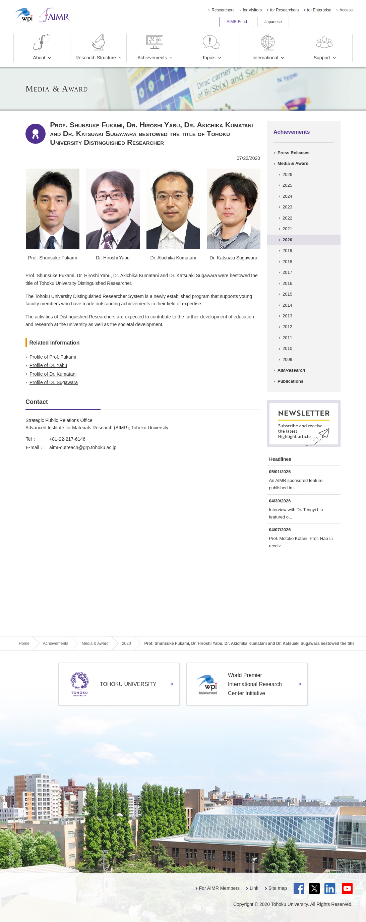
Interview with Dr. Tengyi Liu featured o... (296, 513)
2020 (287, 239)
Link (254, 888)
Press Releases (293, 152)
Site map (277, 888)
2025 (287, 185)
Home (24, 643)
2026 (287, 174)
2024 (287, 196)
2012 (287, 326)
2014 (287, 305)
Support (324, 47)
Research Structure (95, 47)
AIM (291, 370)
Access (346, 10)
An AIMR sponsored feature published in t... (296, 484)
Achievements (152, 47)
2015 (287, 294)
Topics (211, 47)
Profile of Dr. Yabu (48, 365)
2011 (287, 337)
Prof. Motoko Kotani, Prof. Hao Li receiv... (301, 542)
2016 (287, 283)
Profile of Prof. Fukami (52, 357)
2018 (287, 261)
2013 (287, 315)
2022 (287, 218)
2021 (287, 228)
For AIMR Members (219, 888)
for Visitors (252, 10)
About (42, 47)
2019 (287, 250)
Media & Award (293, 163)
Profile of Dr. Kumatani (52, 374)
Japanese (273, 21)
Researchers (222, 10)
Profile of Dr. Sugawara (53, 382)
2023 (287, 206)
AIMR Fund (237, 21)
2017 (287, 272)
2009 (287, 359)
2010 (287, 348)
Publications (290, 381)
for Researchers (284, 10)
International (265, 47)
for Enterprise (319, 10)
